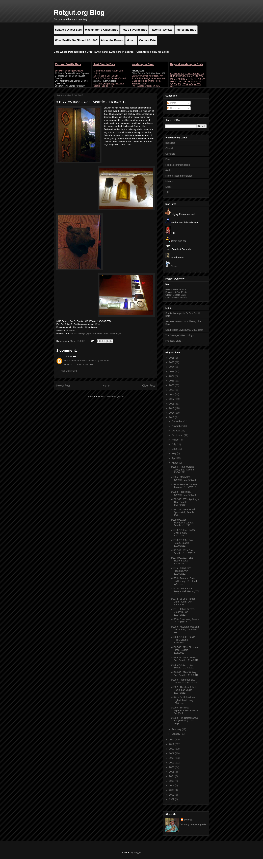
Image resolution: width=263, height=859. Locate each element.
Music (168, 187)
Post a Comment (69, 371)
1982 (172, 799)
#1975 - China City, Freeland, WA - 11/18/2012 (181, 571)
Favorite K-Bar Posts (176, 292)
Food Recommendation (177, 164)
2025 (172, 362)
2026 (172, 357)
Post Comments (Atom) (112, 396)
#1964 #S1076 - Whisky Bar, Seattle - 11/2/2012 (184, 674)
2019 (172, 390)
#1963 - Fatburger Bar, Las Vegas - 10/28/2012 (185, 681)
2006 (172, 767)
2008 (172, 758)
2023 (172, 371)
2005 (172, 771)
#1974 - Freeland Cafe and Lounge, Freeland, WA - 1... (184, 581)
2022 (172, 376)
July (174, 444)
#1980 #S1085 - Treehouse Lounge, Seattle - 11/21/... (182, 522)
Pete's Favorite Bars (176, 289)
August (176, 439)
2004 (172, 776)
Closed (169, 148)
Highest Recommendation (178, 175)
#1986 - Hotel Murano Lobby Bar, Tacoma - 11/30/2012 (183, 469)
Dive (167, 159)
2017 (172, 399)
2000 (172, 790)
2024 (172, 366)
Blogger (137, 852)
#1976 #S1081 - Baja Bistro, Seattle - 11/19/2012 (182, 560)
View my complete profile (194, 824)
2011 (172, 744)
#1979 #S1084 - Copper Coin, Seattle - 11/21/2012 (183, 533)
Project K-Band (173, 340)
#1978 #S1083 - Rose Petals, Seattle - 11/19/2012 (182, 543)
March (175, 462)
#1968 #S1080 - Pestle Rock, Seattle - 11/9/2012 (183, 640)
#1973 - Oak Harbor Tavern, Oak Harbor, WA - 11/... (185, 591)
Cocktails (170, 153)
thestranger (115, 333)
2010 (172, 748)
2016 (172, 403)
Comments (174, 108)
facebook (70, 330)
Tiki (167, 192)
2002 (172, 781)
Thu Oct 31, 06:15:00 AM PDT (78, 364)
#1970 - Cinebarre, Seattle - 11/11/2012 (185, 621)
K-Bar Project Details (176, 297)
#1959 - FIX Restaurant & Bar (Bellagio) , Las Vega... (184, 721)
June (174, 449)
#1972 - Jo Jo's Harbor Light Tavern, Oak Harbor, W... (183, 601)
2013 (172, 417)
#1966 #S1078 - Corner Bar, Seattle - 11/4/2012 (184, 659)
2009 (172, 753)
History (169, 181)
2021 (172, 380)
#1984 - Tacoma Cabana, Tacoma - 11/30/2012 (184, 486)
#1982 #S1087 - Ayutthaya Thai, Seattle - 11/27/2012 (185, 502)
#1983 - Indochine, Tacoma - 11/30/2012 (183, 493)
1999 (172, 794)
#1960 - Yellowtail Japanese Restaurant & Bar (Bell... (184, 710)
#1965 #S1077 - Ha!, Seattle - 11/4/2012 (182, 666)
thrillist (74, 333)
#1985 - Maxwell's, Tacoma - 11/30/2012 (183, 478)
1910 (97, 324)
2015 (172, 408)
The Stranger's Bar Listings (179, 335)
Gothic (168, 170)
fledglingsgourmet (87, 333)
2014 (172, 412)
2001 (172, 785)
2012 (172, 739)
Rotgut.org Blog (79, 12)
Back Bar (170, 142)
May (174, 453)
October (176, 430)
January (176, 734)
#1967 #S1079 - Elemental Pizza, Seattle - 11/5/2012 (185, 650)
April (174, 458)
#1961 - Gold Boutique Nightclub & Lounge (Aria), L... (183, 700)
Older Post (148, 385)
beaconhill (103, 333)
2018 (172, 394)
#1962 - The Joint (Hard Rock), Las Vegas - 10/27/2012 (183, 690)
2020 (172, 385)
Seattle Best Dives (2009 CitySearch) (184, 329)
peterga (188, 819)
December (177, 421)
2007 (172, 762)
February (177, 729)
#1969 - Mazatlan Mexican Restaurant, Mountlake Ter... (185, 629)
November (177, 426)
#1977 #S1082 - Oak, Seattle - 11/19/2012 (183, 552)
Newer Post (63, 385)
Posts (171, 103)
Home (106, 385)
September (178, 435)
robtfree (68, 356)
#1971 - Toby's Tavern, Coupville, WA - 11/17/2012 (183, 612)
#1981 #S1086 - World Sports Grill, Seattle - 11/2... (183, 512)
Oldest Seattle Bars (175, 295)
